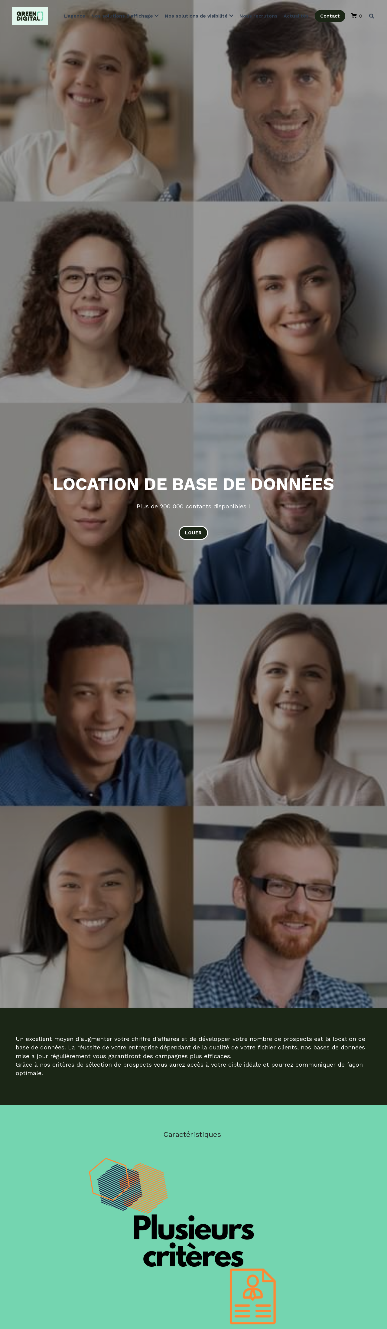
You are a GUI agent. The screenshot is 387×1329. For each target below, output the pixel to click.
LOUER (193, 533)
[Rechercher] (370, 16)
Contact (328, 16)
